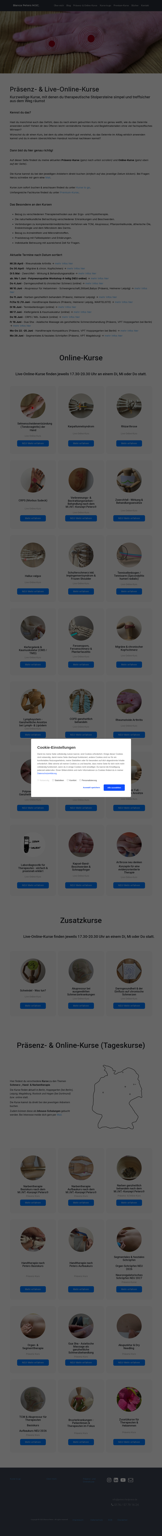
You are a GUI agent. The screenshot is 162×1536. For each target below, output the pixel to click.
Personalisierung (88, 780)
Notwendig (43, 780)
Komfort (71, 780)
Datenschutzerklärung (47, 773)
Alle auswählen (114, 788)
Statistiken (58, 780)
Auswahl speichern (91, 788)
